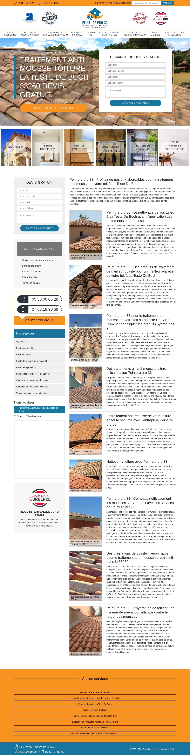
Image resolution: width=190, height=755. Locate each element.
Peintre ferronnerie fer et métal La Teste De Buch (95, 716)
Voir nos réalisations (53, 108)
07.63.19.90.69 (48, 3)
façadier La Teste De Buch (95, 710)
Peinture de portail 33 (77, 34)
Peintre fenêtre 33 (155, 34)
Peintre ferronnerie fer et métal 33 (109, 34)
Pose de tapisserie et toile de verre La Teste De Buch (95, 733)
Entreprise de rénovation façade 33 (135, 34)
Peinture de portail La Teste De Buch (95, 704)
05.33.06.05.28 (24, 3)
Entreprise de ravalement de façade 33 (55, 34)
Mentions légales (168, 749)
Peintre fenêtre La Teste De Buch (95, 727)
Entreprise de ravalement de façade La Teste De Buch (95, 698)
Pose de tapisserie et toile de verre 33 (175, 34)
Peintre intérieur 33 (10, 34)
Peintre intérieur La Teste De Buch (95, 692)
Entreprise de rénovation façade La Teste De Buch (95, 722)
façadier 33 (91, 34)
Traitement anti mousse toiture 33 (30, 34)
